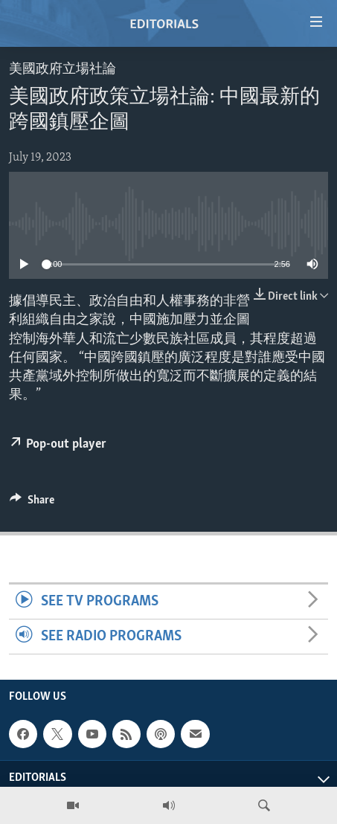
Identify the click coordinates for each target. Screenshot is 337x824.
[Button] (32, 503)
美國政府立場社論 (62, 69)
